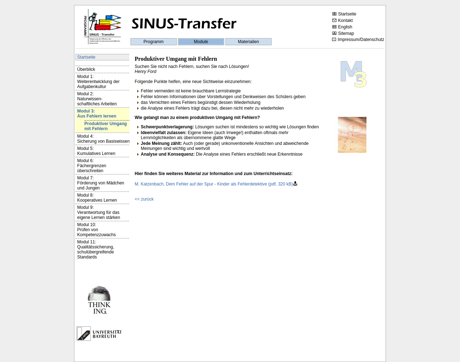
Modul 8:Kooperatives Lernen (97, 198)
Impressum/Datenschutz (358, 39)
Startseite (344, 14)
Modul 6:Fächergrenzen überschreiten (91, 165)
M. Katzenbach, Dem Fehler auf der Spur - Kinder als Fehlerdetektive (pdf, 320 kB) (214, 184)
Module (201, 41)
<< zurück (144, 199)
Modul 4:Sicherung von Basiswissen (103, 139)
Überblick (86, 69)
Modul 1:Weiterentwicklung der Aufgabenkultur (98, 81)
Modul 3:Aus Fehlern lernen (96, 114)
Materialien (248, 41)
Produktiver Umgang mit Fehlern (105, 126)
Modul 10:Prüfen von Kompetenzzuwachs (96, 229)
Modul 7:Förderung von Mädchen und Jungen (100, 183)
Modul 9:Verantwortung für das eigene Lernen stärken (98, 212)
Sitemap (343, 33)
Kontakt (342, 20)
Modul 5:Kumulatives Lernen (96, 151)
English (342, 26)
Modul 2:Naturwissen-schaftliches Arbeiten (97, 98)
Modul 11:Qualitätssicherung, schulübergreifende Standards (95, 249)
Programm (153, 41)
